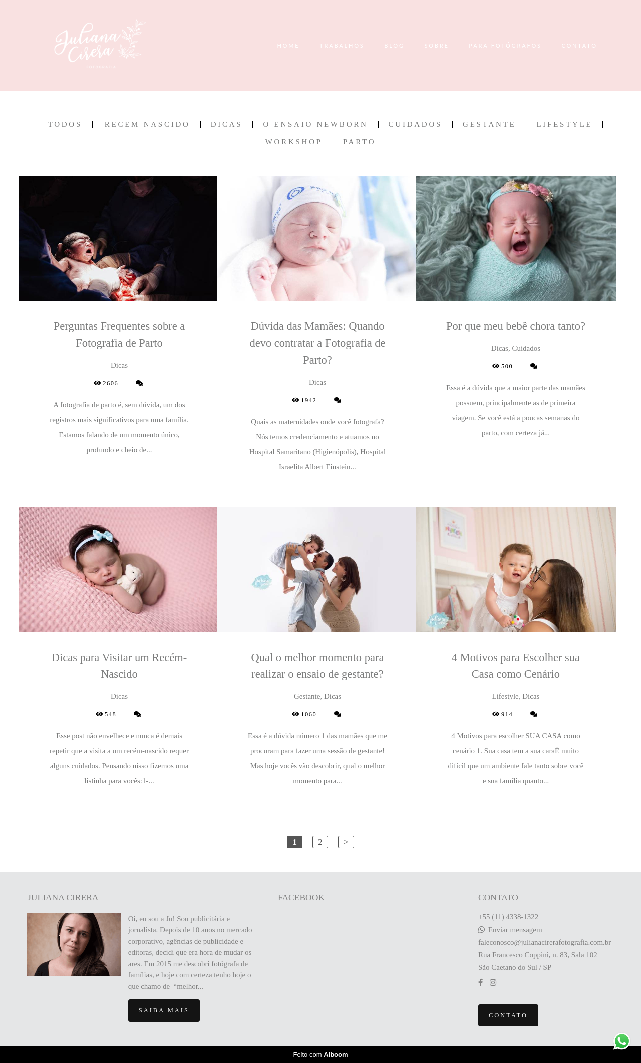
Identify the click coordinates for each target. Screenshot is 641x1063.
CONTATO (579, 45)
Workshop (294, 142)
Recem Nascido (147, 124)
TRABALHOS (342, 45)
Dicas (227, 124)
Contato (508, 1015)
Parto (359, 142)
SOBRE (436, 45)
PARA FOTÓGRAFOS (505, 45)
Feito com (320, 1054)
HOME (288, 45)
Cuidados (416, 124)
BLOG (394, 45)
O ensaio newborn (315, 124)
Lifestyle (564, 124)
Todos (65, 124)
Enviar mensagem (515, 930)
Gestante (489, 124)
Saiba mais (164, 1010)
